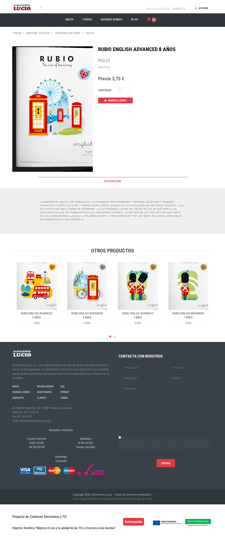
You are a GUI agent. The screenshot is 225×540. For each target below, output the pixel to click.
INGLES (90, 33)
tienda (16, 33)
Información (133, 522)
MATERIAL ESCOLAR (38, 33)
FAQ (62, 386)
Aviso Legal (79, 499)
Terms (64, 397)
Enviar (165, 463)
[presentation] (165, 426)
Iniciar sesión (45, 386)
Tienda (87, 19)
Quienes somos (111, 19)
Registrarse (44, 392)
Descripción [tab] (112, 181)
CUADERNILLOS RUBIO (67, 33)
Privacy (64, 392)
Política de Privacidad (100, 499)
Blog (134, 19)
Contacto (178, 8)
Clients (41, 397)
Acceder (201, 8)
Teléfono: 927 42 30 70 (157, 8)
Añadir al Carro (115, 100)
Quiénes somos (21, 392)
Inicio (70, 19)
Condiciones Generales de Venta (133, 499)
